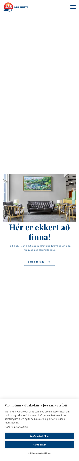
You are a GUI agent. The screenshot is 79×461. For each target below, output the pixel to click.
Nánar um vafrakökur (16, 426)
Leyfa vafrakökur (39, 436)
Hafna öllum (39, 444)
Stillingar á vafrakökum (39, 453)
